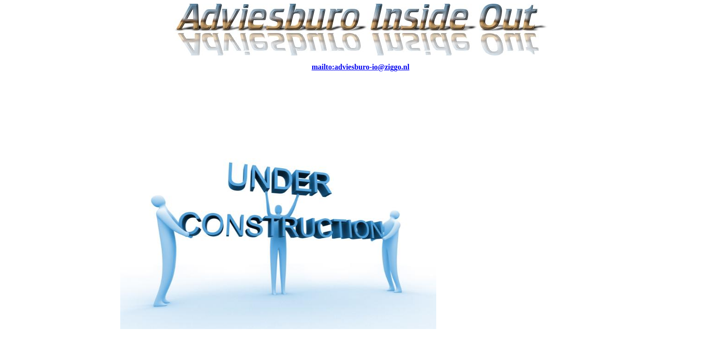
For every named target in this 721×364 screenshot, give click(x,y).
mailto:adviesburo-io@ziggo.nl (361, 67)
